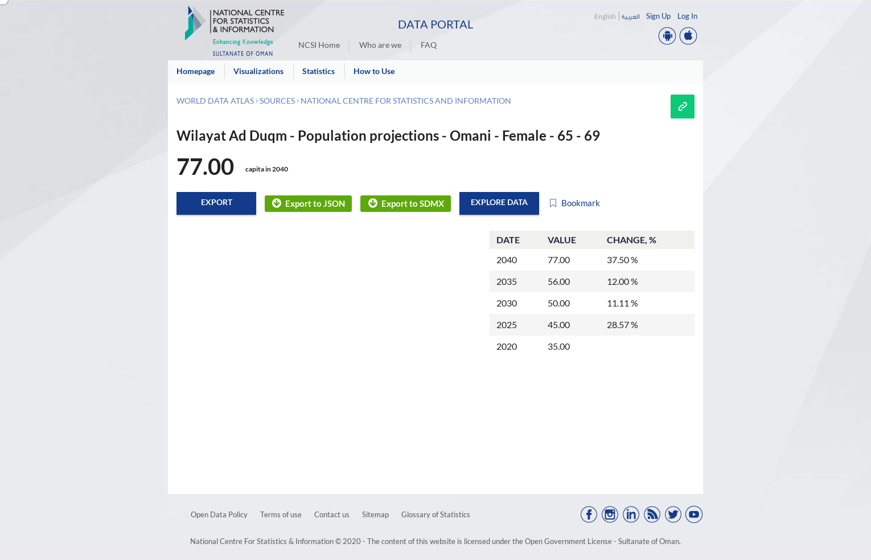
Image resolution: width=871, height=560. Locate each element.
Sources (277, 100)
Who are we (380, 45)
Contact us (332, 514)
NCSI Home (319, 45)
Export (216, 202)
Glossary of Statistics (435, 514)
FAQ (429, 45)
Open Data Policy (219, 514)
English (605, 16)
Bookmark (574, 203)
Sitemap (375, 514)
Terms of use (281, 514)
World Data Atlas (215, 100)
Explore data (499, 202)
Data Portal (435, 24)
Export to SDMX (405, 203)
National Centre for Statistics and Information (406, 100)
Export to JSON (308, 203)
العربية (630, 16)
